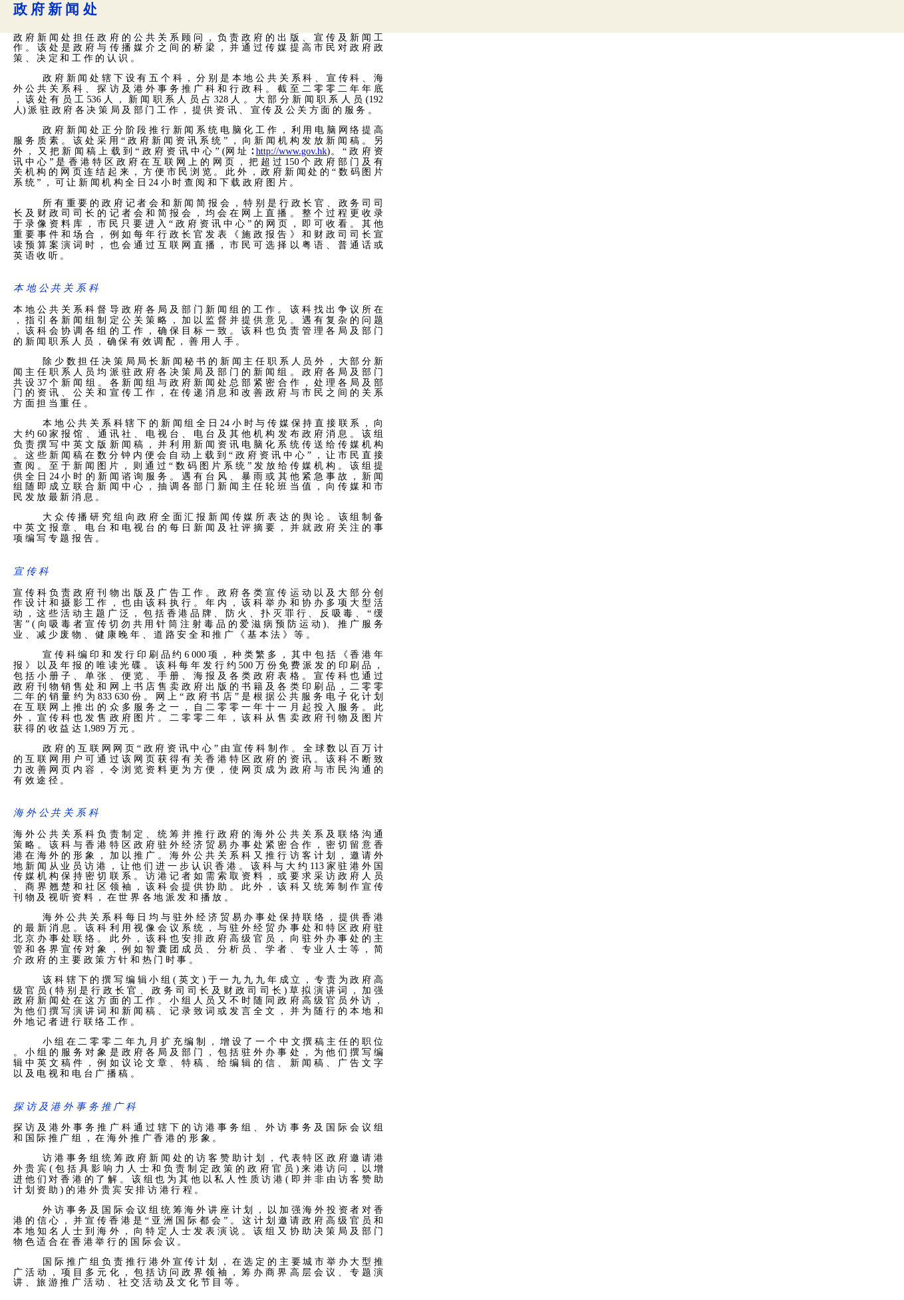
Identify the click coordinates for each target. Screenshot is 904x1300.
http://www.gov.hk (291, 151)
